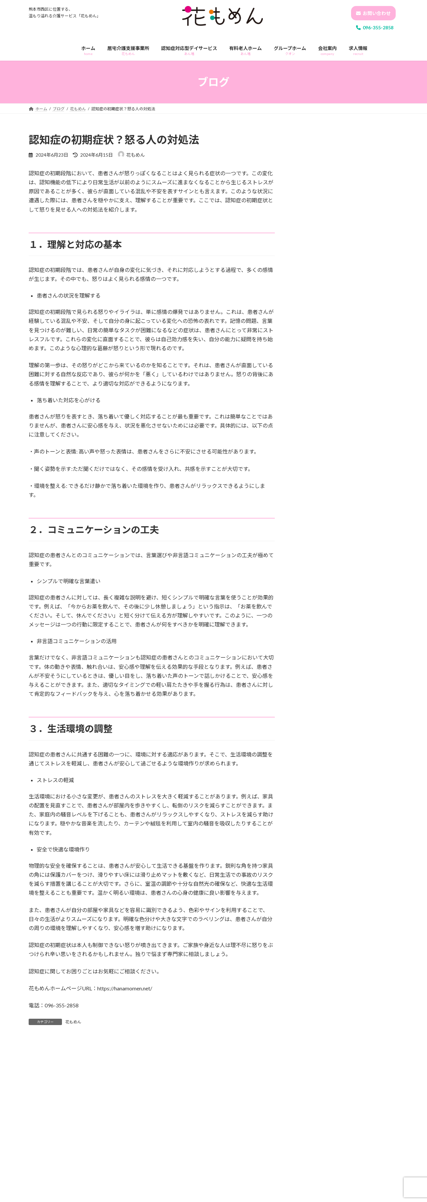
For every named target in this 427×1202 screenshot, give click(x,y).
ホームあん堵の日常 (358, 334)
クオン (307, 538)
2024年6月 (311, 628)
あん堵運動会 (351, 191)
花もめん (73, 1021)
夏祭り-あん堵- (353, 266)
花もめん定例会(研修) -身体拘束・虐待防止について (367, 303)
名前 (37, 1171)
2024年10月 (313, 588)
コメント (42, 1081)
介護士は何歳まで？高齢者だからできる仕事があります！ (367, 473)
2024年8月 (311, 615)
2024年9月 (311, 601)
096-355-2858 (374, 27)
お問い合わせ (373, 13)
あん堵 (307, 525)
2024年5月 (311, 642)
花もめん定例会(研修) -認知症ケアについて (367, 160)
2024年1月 (311, 669)
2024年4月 (311, 655)
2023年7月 (311, 682)
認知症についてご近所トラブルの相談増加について (367, 439)
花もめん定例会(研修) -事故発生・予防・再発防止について (367, 231)
